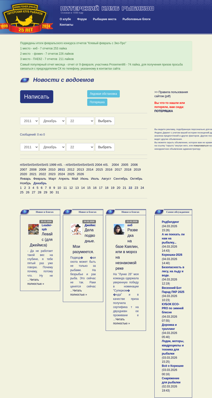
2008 (33, 169)
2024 (61, 174)
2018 (127, 169)
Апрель (64, 178)
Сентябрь (121, 178)
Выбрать (105, 121)
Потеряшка (97, 102)
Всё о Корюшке (173, 366)
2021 (33, 174)
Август (106, 178)
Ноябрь (25, 183)
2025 (71, 174)
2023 (51, 174)
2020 (23, 174)
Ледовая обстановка (103, 93)
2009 (42, 169)
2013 (80, 169)
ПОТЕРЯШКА (163, 111)
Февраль (39, 178)
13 (77, 188)
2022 (42, 174)
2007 (23, 169)
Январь (25, 178)
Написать (36, 96)
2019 (137, 169)
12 (71, 188)
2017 (118, 169)
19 (112, 188)
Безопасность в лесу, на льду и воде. (173, 271)
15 (89, 188)
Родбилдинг (170, 222)
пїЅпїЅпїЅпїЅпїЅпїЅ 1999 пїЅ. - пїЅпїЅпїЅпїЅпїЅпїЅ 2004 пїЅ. (64, 164)
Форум (82, 19)
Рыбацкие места (104, 19)
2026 (80, 174)
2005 (124, 164)
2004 (115, 164)
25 (22, 192)
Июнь (85, 178)
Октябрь (136, 178)
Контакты (66, 24)
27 (33, 192)
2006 (134, 164)
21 (124, 188)
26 (27, 192)
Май (75, 178)
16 (95, 188)
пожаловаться (201, 145)
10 (59, 188)
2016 (108, 169)
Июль (95, 178)
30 (51, 192)
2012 (71, 169)
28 (39, 192)
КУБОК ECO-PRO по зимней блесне (173, 308)
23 (136, 188)
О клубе (65, 19)
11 (65, 188)
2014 (89, 169)
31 (57, 192)
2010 (51, 169)
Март (52, 178)
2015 (99, 169)
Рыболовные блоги (137, 19)
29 (45, 192)
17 (101, 188)
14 (83, 188)
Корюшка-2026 (172, 254)
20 (118, 188)
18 (107, 188)
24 (142, 188)
